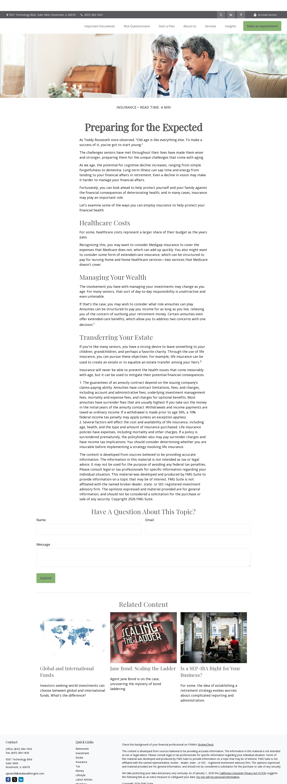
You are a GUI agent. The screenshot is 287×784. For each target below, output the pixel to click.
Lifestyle (80, 764)
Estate (79, 746)
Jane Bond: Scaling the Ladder (143, 657)
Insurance (81, 751)
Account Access (265, 3)
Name (41, 509)
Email (149, 509)
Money (80, 759)
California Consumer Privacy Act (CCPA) (242, 762)
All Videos (81, 773)
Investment (82, 742)
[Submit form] (45, 567)
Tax (78, 755)
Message (43, 533)
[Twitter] (221, 3)
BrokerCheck (205, 733)
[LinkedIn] (231, 3)
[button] (100, 15)
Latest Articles (84, 768)
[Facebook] (241, 3)
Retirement (82, 737)
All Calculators (84, 777)
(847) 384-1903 (91, 3)
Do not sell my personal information (217, 766)
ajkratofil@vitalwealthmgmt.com (25, 762)
